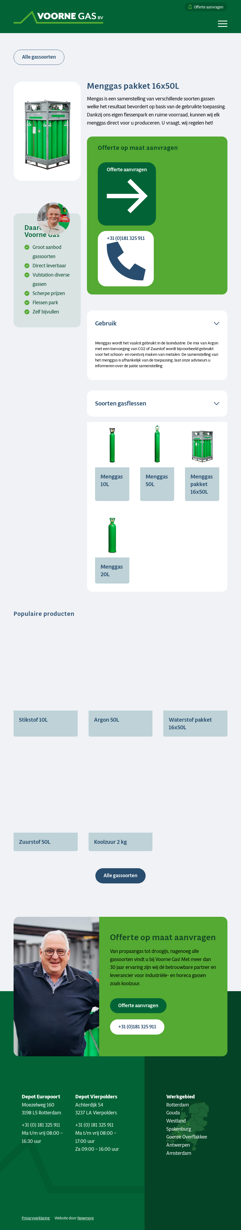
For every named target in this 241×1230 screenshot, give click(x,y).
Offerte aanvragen (208, 6)
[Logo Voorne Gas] (58, 16)
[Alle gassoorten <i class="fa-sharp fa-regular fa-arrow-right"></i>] (120, 875)
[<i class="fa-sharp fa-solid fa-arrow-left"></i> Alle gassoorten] (39, 57)
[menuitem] (204, 6)
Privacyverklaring (36, 1218)
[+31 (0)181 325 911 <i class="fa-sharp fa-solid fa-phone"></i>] (137, 1027)
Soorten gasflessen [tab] (120, 403)
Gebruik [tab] (106, 323)
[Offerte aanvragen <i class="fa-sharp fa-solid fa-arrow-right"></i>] (138, 1005)
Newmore (85, 1218)
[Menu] (221, 23)
